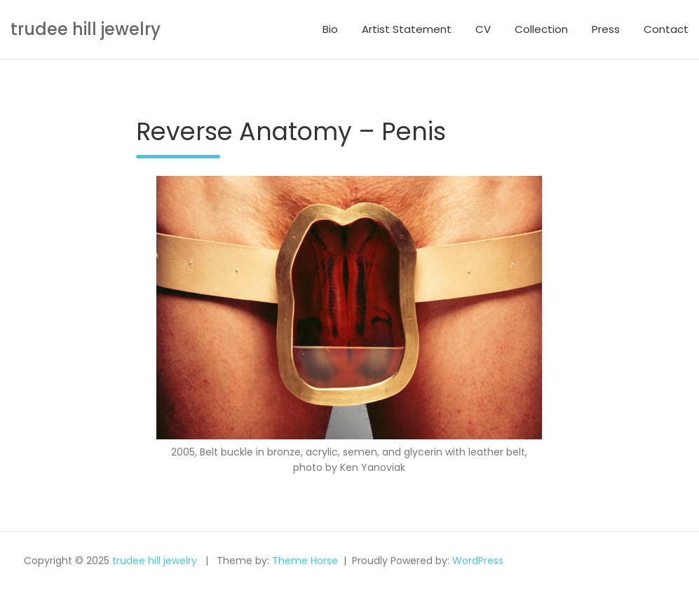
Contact (666, 29)
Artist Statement (407, 29)
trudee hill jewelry (86, 29)
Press (606, 29)
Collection (541, 29)
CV (483, 29)
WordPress (477, 561)
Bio (330, 29)
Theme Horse (305, 561)
